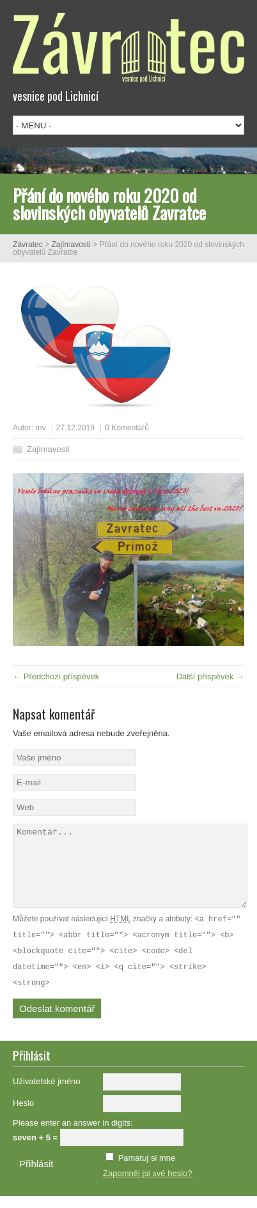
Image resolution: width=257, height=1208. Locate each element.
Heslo (23, 1115)
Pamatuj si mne (147, 1170)
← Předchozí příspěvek (56, 676)
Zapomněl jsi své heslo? (147, 1185)
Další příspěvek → (210, 676)
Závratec (28, 244)
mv (40, 427)
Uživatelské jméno (47, 1093)
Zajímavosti (70, 244)
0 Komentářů (127, 427)
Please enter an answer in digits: (73, 1135)
